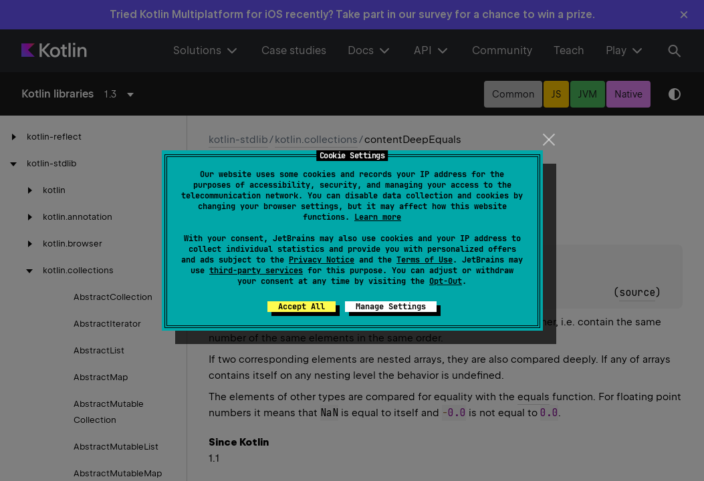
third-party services (256, 270)
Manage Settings (391, 306)
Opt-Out (445, 281)
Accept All (301, 306)
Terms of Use (424, 260)
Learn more (377, 217)
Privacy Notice (321, 260)
